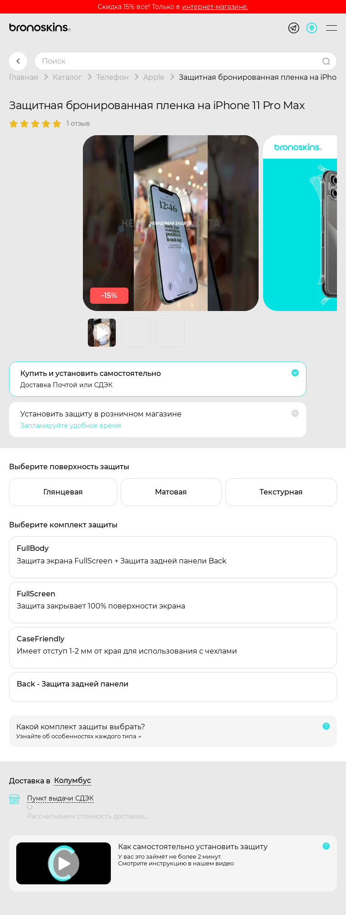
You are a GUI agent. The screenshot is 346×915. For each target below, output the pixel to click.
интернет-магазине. (215, 7)
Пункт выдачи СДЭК (60, 798)
